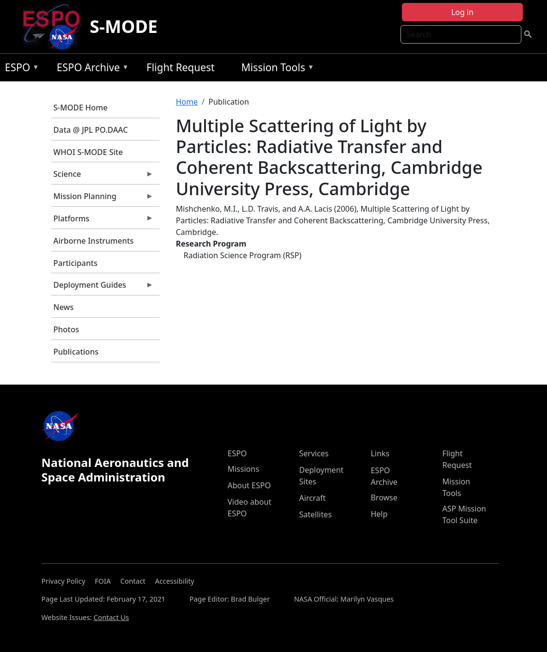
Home (187, 101)
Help (378, 514)
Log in (462, 12)
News (63, 307)
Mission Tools (275, 69)
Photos (66, 329)
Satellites (315, 514)
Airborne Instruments (93, 240)
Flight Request (181, 67)
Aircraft (312, 498)
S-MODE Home (80, 107)
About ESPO (248, 485)
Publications (75, 351)
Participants (75, 263)
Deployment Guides (102, 287)
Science (102, 176)
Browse (383, 497)
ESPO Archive (90, 69)
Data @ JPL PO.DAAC (90, 129)
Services (313, 453)
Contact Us (111, 617)
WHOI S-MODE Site (88, 152)
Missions (243, 469)
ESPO (19, 69)
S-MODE (123, 26)
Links (379, 453)
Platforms (102, 221)
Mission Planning (102, 198)
